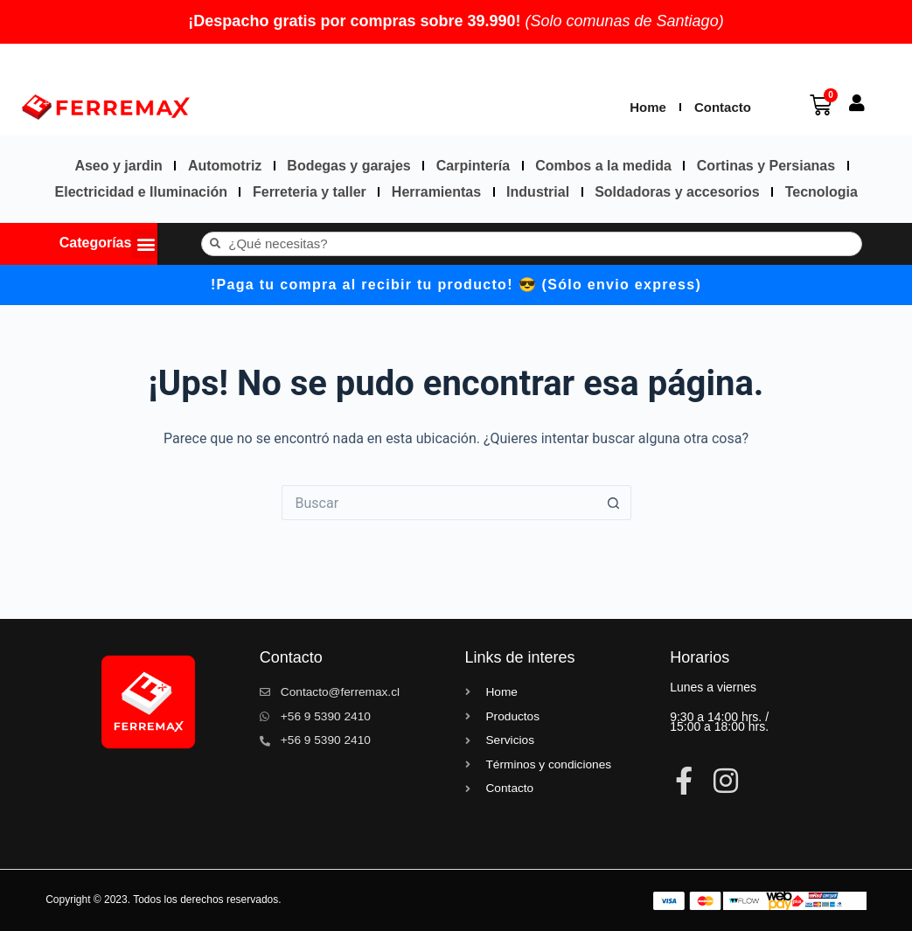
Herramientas (436, 191)
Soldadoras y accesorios (677, 191)
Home (648, 107)
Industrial (537, 191)
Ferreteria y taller (309, 191)
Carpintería (473, 165)
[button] (145, 243)
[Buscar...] (439, 502)
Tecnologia (821, 191)
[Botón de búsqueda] (613, 502)
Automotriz (224, 165)
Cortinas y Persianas (766, 165)
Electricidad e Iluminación (141, 191)
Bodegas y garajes (348, 165)
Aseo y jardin (118, 165)
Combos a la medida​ (603, 165)
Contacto (722, 107)
